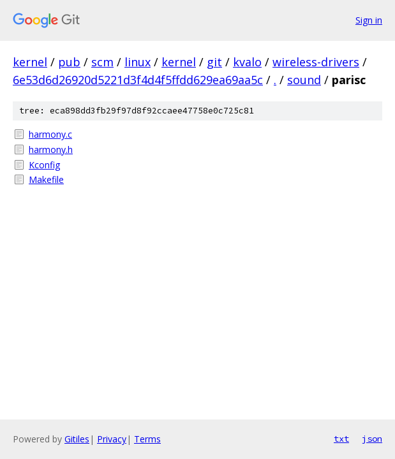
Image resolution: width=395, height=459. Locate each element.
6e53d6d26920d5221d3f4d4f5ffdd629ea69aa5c (138, 79)
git (214, 61)
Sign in (368, 20)
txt (341, 438)
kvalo (247, 61)
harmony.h (51, 149)
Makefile (46, 179)
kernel (30, 61)
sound (304, 79)
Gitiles (76, 439)
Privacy (111, 439)
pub (69, 61)
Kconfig (44, 165)
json (372, 438)
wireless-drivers (315, 61)
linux (137, 61)
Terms (147, 439)
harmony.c (50, 134)
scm (102, 61)
